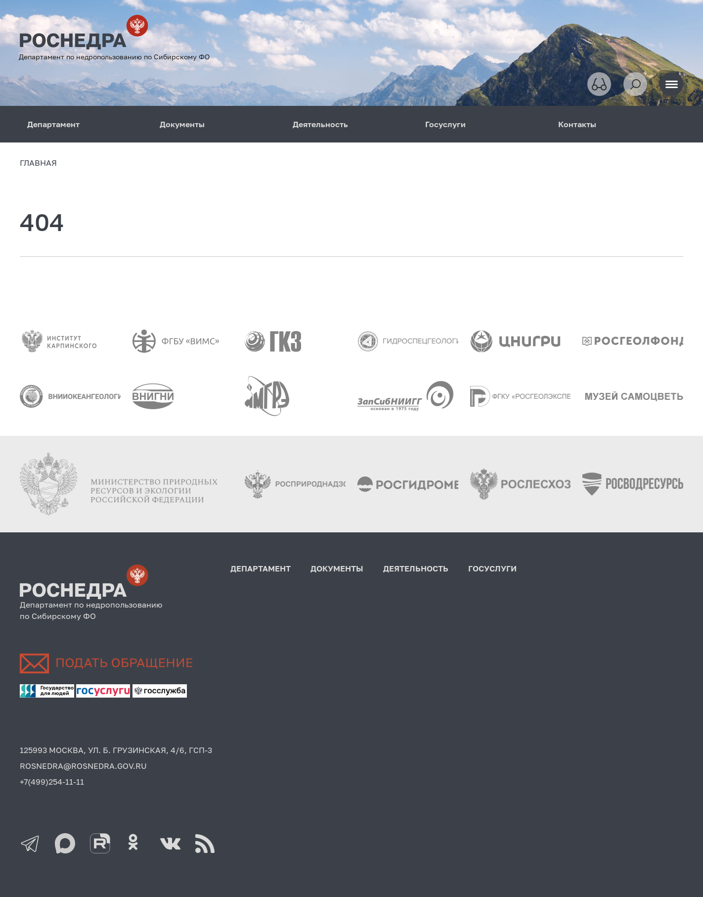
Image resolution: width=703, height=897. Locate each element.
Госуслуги (445, 124)
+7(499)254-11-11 (52, 782)
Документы (182, 124)
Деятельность (320, 124)
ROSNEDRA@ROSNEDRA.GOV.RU (83, 766)
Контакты (577, 124)
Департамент (53, 124)
